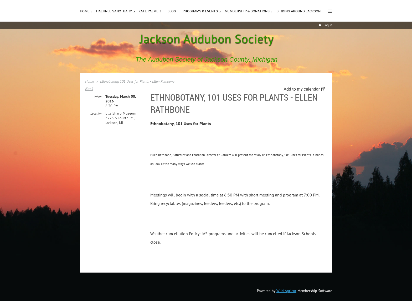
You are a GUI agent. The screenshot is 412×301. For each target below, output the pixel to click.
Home (89, 81)
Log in (327, 25)
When (97, 96)
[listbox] (305, 89)
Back (89, 88)
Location (95, 113)
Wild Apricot (286, 290)
